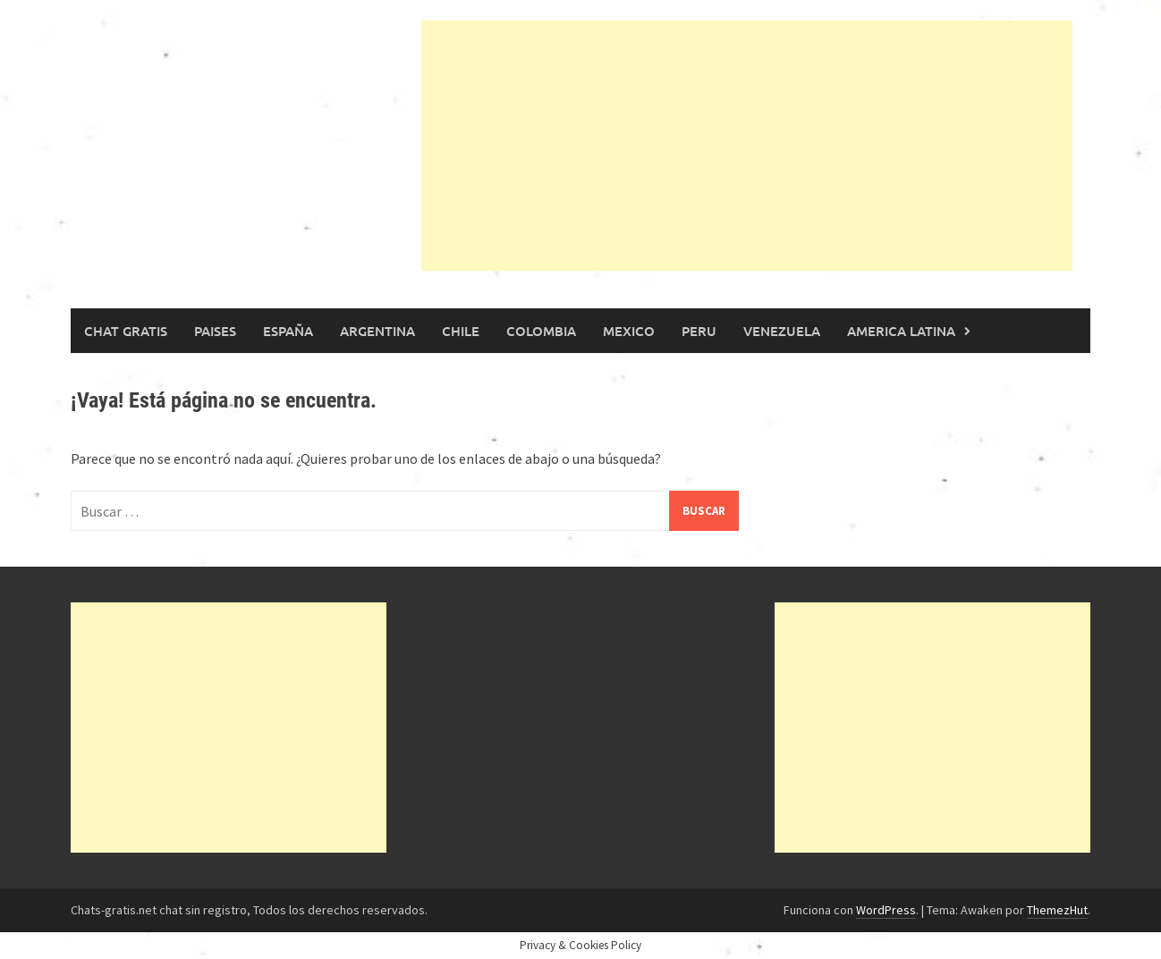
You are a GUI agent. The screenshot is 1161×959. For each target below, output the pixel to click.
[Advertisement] (746, 146)
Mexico (629, 331)
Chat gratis (125, 331)
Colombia (541, 331)
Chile (460, 331)
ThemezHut (1057, 910)
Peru (699, 331)
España (288, 331)
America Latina (901, 331)
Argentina (377, 331)
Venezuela (781, 331)
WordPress (886, 910)
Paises (215, 331)
